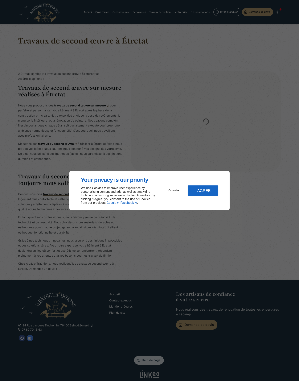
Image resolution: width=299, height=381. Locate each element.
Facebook (127, 202)
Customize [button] (174, 190)
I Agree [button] (203, 190)
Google (111, 202)
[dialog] (149, 190)
